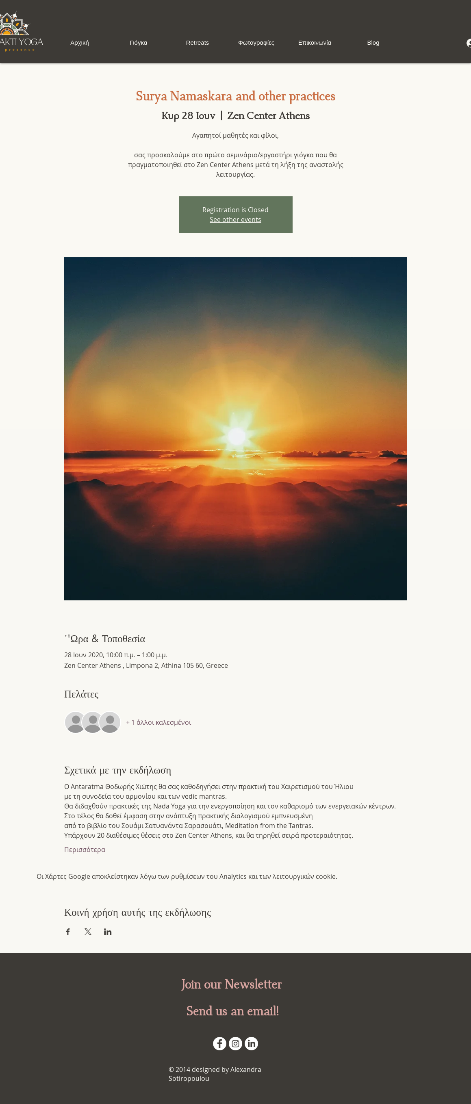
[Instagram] (235, 1043)
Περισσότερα (84, 849)
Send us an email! (232, 1011)
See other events (235, 219)
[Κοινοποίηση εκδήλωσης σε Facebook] (68, 931)
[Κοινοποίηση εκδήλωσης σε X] (88, 931)
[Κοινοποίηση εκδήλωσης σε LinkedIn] (108, 931)
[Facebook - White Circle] (219, 1043)
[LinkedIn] (251, 1043)
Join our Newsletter (232, 985)
